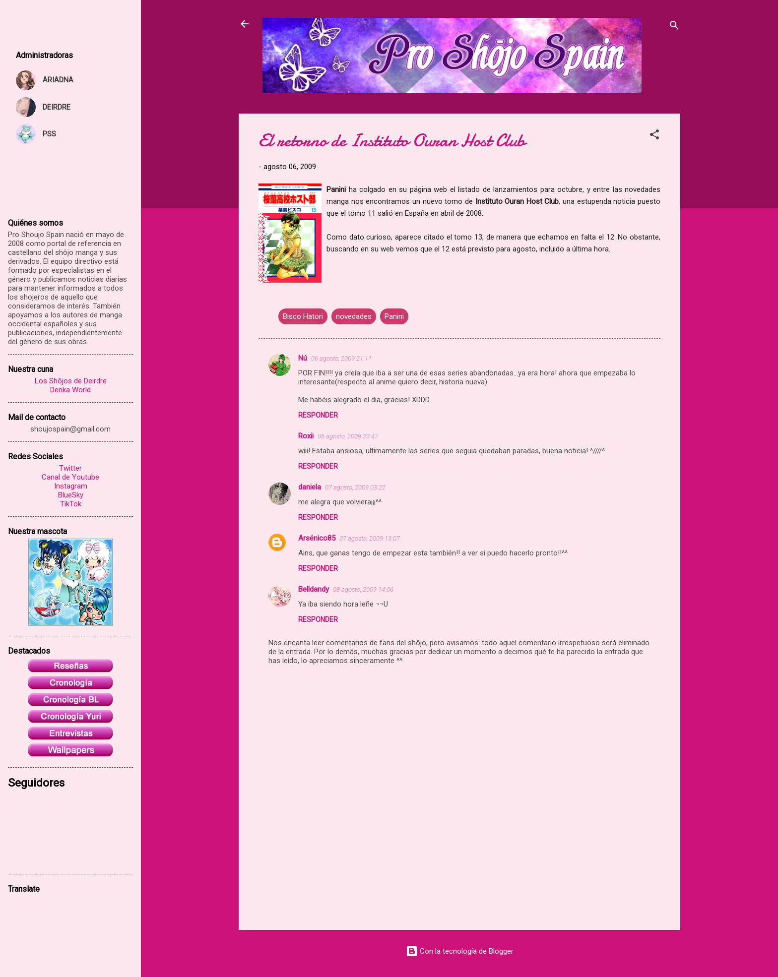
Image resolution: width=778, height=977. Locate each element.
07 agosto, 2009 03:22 (355, 487)
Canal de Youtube (70, 477)
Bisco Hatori (303, 316)
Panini (394, 316)
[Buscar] (674, 27)
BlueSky (70, 494)
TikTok (70, 503)
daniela (309, 487)
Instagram (70, 486)
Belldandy (313, 589)
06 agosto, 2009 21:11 (341, 358)
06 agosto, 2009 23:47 (348, 436)
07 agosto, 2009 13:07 (369, 538)
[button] (654, 136)
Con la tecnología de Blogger (460, 951)
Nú (302, 358)
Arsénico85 (316, 538)
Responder (318, 415)
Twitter (70, 468)
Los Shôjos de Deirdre (71, 380)
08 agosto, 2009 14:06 (363, 589)
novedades (354, 316)
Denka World (70, 389)
